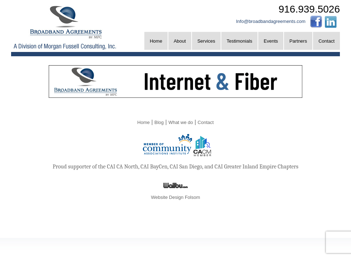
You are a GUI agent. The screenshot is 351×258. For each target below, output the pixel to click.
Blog (159, 122)
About (180, 41)
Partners (298, 41)
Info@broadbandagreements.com (271, 21)
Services (206, 41)
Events (271, 41)
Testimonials (240, 41)
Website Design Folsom (175, 197)
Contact (326, 41)
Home (156, 41)
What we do (180, 122)
